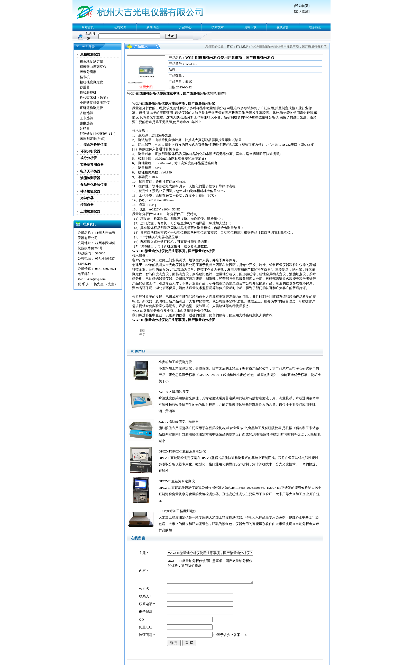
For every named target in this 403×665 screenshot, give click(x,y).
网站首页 (87, 27)
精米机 (85, 77)
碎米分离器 (88, 72)
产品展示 (242, 46)
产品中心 (185, 27)
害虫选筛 (86, 123)
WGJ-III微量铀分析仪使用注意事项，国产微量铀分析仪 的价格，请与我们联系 (210, 571)
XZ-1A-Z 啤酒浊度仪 (174, 392)
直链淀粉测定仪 (91, 108)
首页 (230, 46)
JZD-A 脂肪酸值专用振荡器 (179, 421)
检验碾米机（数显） (95, 97)
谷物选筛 (86, 113)
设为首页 (301, 6)
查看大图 (146, 87)
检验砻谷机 (88, 92)
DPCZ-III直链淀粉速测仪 (177, 481)
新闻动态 (152, 27)
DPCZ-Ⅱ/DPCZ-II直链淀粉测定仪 (182, 451)
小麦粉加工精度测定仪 (175, 362)
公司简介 (120, 27)
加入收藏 (301, 11)
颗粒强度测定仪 (91, 82)
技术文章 (218, 27)
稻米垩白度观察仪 (93, 67)
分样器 (85, 128)
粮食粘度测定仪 (91, 61)
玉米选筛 (86, 118)
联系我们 (315, 27)
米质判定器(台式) (92, 139)
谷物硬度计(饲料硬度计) (97, 133)
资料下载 (250, 27)
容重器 (85, 87)
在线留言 (283, 27)
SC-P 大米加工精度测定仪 (177, 511)
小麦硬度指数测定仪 (95, 103)
